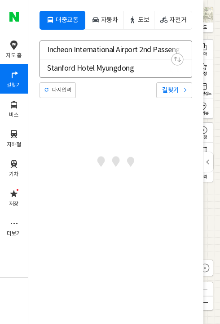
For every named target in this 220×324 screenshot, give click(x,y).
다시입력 (61, 90)
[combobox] (110, 50)
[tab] (62, 20)
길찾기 (170, 90)
